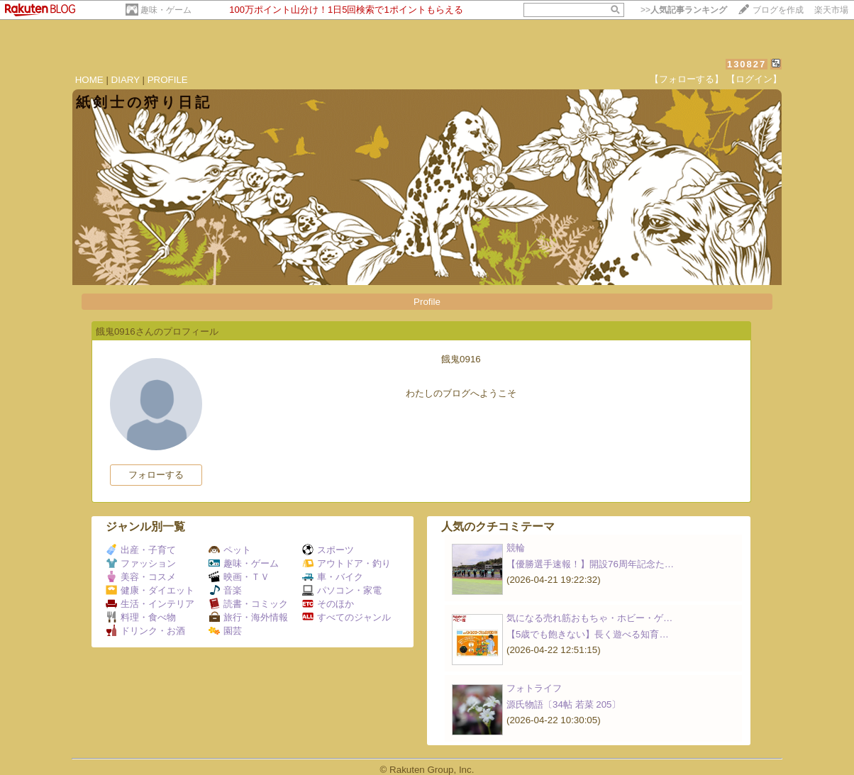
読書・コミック (248, 603)
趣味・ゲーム (166, 10)
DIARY (125, 79)
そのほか (328, 603)
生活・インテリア (150, 603)
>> (683, 10)
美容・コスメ (141, 577)
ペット (230, 550)
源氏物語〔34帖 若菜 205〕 (563, 704)
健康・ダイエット (150, 590)
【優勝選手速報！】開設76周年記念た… (590, 564)
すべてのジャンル (346, 617)
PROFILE (168, 79)
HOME (89, 79)
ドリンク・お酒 (145, 630)
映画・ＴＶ (239, 577)
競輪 (515, 547)
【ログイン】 (754, 79)
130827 (746, 64)
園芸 (225, 630)
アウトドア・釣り (346, 563)
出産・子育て (141, 550)
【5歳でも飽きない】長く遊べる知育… (587, 634)
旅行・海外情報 (248, 617)
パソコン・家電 (342, 590)
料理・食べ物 (141, 617)
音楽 (225, 590)
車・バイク (332, 577)
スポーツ (328, 550)
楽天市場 (831, 10)
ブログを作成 (778, 10)
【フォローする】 (686, 79)
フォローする (156, 474)
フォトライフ (534, 688)
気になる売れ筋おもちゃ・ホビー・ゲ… (589, 618)
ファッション (141, 563)
